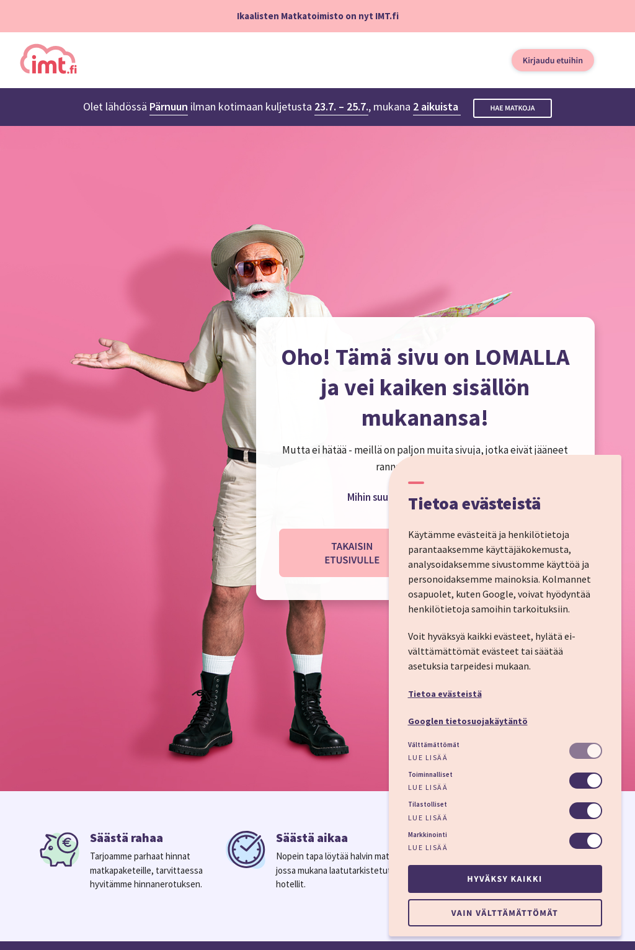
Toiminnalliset (430, 774)
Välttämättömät (434, 744)
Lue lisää (428, 757)
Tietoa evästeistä (445, 693)
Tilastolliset (427, 804)
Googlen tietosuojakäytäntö (468, 721)
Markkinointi (427, 834)
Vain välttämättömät (504, 912)
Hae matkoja (513, 108)
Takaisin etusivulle (352, 553)
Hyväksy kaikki (504, 878)
